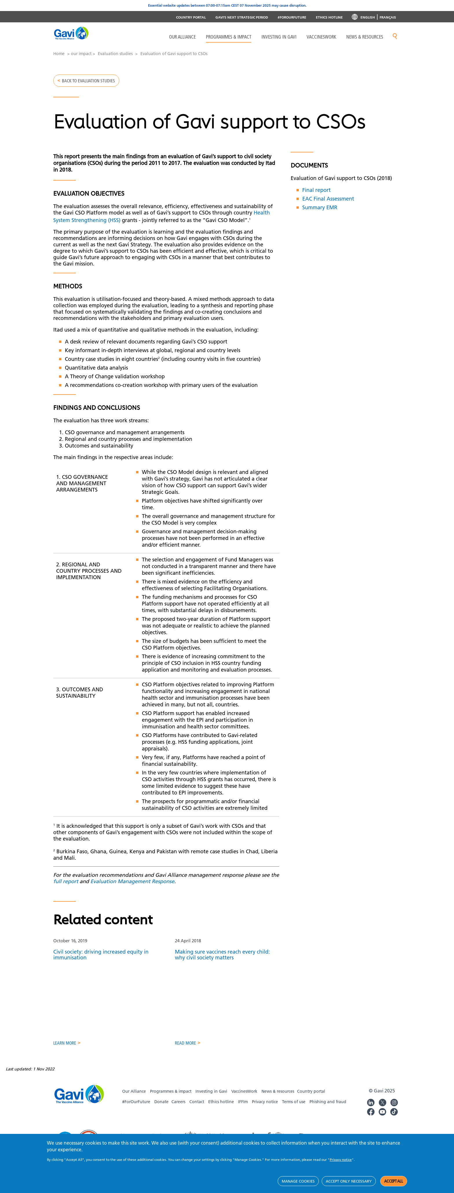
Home (59, 53)
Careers (178, 1108)
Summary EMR (319, 212)
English (367, 17)
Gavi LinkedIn (371, 1108)
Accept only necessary (349, 1181)
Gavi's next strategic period (241, 17)
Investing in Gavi (278, 37)
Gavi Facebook (371, 1117)
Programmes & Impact (228, 37)
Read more (185, 1049)
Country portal (191, 17)
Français (388, 17)
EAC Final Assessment (328, 203)
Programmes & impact (170, 1098)
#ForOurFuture (292, 17)
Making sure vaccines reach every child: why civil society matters (222, 960)
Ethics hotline (221, 1108)
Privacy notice (265, 1108)
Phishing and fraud (328, 1108)
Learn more (65, 1049)
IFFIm (243, 1108)
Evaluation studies (115, 53)
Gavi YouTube (382, 1117)
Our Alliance (182, 37)
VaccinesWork (321, 37)
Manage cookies (298, 1181)
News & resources (364, 37)
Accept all (393, 1181)
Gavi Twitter (382, 1108)
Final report (316, 195)
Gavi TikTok (394, 1117)
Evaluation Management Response (132, 886)
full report (65, 886)
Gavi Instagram (394, 1108)
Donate (161, 1108)
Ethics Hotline (329, 17)
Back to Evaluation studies (90, 81)
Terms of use (293, 1108)
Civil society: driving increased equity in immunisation (101, 960)
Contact (196, 1108)
